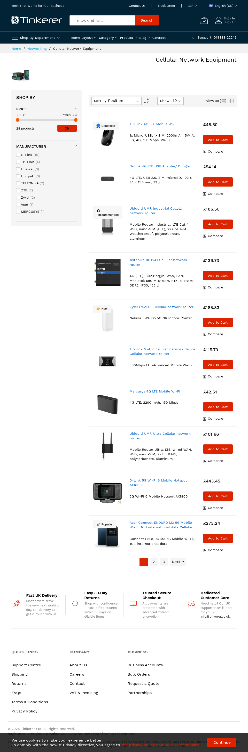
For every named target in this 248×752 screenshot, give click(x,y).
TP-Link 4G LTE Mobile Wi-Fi (154, 124)
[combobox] (102, 20)
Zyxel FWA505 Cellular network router (162, 307)
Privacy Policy (24, 711)
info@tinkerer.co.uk (215, 616)
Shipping (19, 674)
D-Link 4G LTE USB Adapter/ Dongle (160, 166)
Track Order (166, 6)
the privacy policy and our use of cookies (160, 745)
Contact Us (137, 6)
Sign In (229, 18)
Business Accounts (145, 665)
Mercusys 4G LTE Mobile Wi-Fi (155, 391)
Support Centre (26, 665)
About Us (78, 665)
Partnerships (140, 692)
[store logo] (36, 20)
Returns (18, 683)
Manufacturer (31, 146)
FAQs (16, 692)
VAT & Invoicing (84, 692)
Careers (77, 674)
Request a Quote (143, 683)
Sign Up (230, 22)
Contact (77, 683)
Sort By (100, 101)
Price (21, 109)
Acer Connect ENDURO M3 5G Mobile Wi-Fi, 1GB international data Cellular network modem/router (161, 527)
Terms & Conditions (29, 702)
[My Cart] (204, 20)
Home (16, 48)
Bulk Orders (139, 674)
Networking (37, 48)
